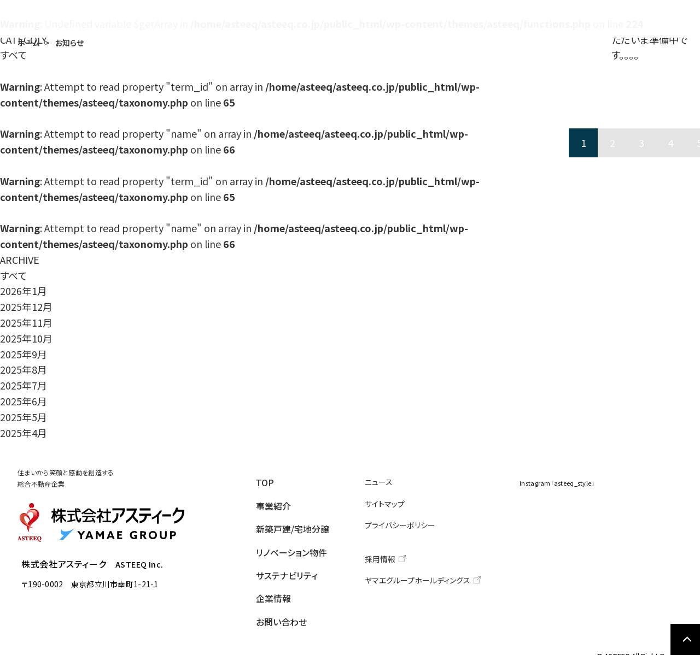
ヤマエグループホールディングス (425, 572)
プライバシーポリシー (410, 521)
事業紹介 (256, 19)
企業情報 (577, 19)
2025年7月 (23, 385)
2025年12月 (26, 306)
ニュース (392, 481)
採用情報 (393, 553)
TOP (211, 19)
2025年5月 (23, 417)
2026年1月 (23, 291)
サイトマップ (397, 501)
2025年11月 (26, 322)
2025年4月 (23, 433)
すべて (13, 275)
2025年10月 (26, 338)
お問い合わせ (643, 19)
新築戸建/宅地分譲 (328, 19)
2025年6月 (23, 401)
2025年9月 (23, 354)
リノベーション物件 (422, 19)
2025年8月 (23, 369)
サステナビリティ (505, 19)
